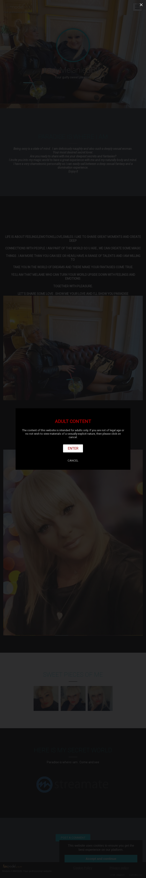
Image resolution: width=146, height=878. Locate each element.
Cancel (73, 460)
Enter (73, 448)
